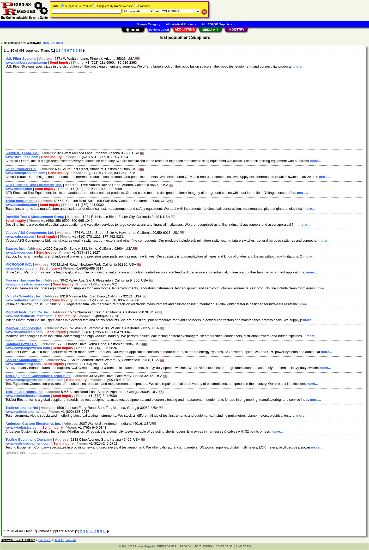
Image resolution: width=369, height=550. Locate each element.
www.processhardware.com (27, 284)
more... (299, 66)
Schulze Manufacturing (24, 360)
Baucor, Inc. (15, 248)
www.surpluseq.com (21, 157)
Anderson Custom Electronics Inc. (33, 424)
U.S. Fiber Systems (20, 59)
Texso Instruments (20, 201)
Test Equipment (65, 540)
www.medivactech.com (24, 332)
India (59, 42)
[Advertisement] (159, 110)
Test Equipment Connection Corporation (38, 376)
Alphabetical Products (181, 24)
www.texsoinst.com (21, 205)
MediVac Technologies (23, 328)
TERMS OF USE (166, 546)
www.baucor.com (19, 252)
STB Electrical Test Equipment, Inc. (33, 185)
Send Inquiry (60, 62)
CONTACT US (224, 546)
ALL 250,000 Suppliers (217, 24)
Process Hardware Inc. (23, 280)
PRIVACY (185, 546)
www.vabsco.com (19, 236)
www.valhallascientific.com (27, 300)
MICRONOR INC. (18, 264)
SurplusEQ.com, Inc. (22, 153)
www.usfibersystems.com (26, 62)
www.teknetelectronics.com (27, 396)
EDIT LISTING (203, 546)
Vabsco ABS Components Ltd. (29, 233)
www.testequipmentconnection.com (34, 380)
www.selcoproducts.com (25, 173)
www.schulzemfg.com (23, 364)
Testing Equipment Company (28, 439)
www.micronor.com (21, 268)
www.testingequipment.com (27, 443)
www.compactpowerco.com (27, 348)
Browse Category (148, 24)
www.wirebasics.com (22, 427)
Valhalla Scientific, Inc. (23, 296)
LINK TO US (243, 546)
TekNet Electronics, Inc (24, 392)
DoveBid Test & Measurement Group (34, 217)
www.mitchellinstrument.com (28, 316)
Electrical (44, 540)
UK (53, 42)
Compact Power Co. (21, 344)
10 (80, 50)
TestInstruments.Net (21, 408)
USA (46, 42)
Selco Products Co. (21, 169)
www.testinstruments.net (25, 412)
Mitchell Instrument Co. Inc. (27, 312)
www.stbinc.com (18, 189)
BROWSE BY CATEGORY (18, 540)
